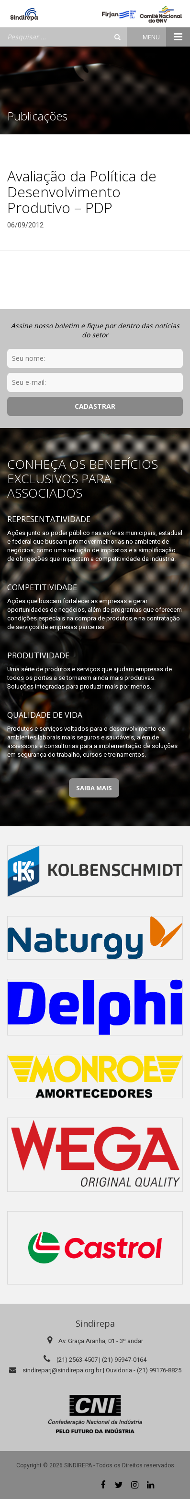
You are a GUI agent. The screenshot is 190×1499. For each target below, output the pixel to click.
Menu (166, 37)
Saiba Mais (94, 788)
